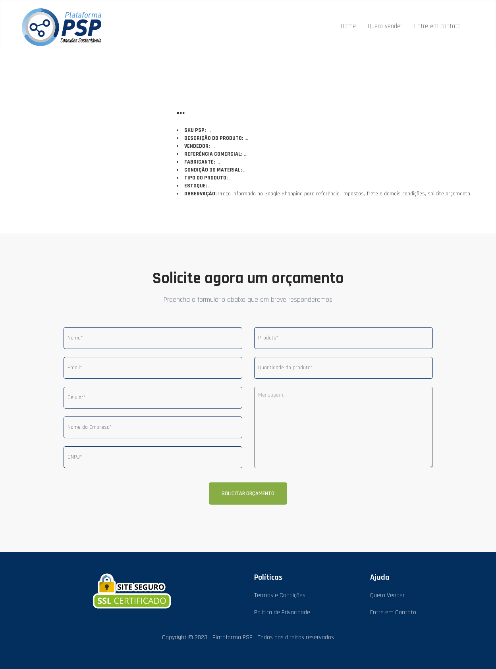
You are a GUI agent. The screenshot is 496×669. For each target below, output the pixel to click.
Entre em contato (437, 26)
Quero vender (385, 26)
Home (348, 26)
